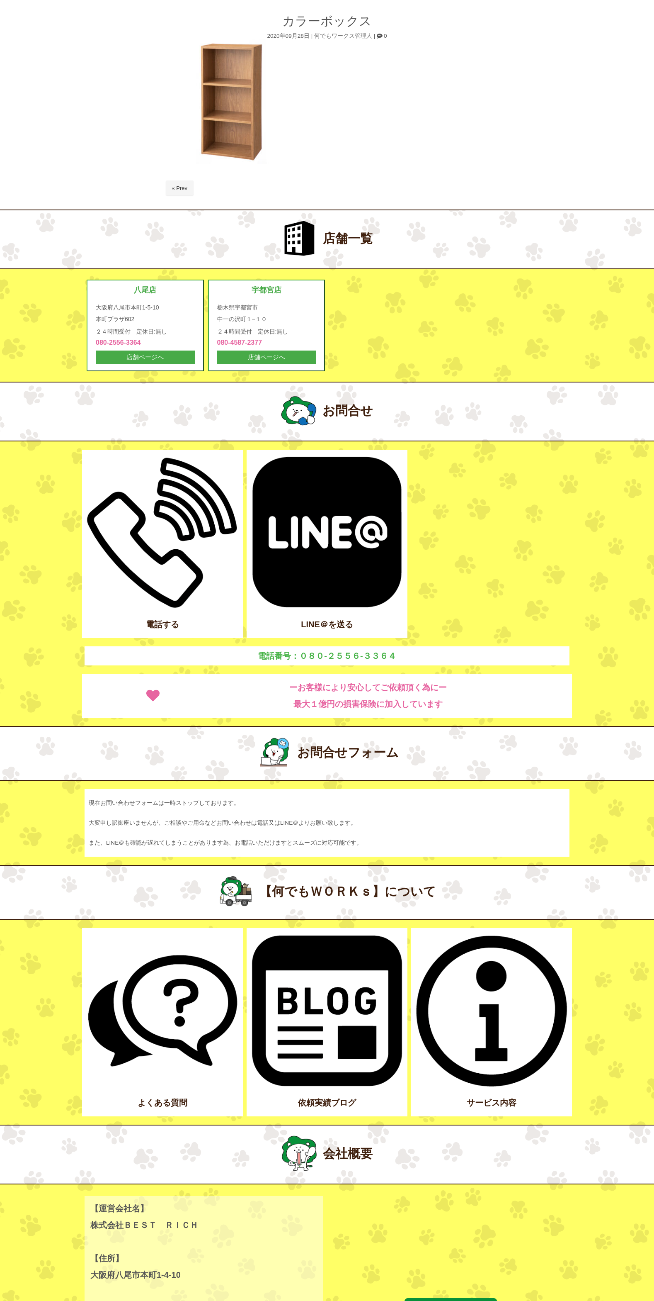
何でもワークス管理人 (343, 36)
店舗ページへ (145, 358)
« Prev (180, 188)
